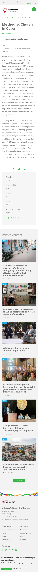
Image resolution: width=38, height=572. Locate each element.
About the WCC (7, 526)
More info (4, 565)
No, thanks (17, 569)
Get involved (24, 526)
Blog (21, 536)
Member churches (12, 18)
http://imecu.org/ (12, 217)
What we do (6, 540)
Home (2, 17)
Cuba (8, 180)
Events (4, 536)
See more (19, 480)
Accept (6, 569)
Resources (23, 530)
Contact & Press (25, 533)
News (4, 533)
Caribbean (9, 34)
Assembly (23, 540)
